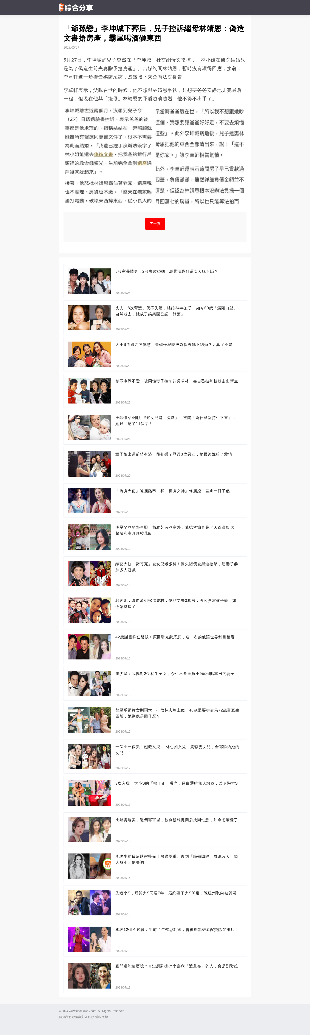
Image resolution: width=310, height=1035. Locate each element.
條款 (91, 1017)
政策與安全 (79, 1017)
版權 (105, 1017)
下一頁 (155, 224)
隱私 (98, 1017)
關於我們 (65, 1017)
